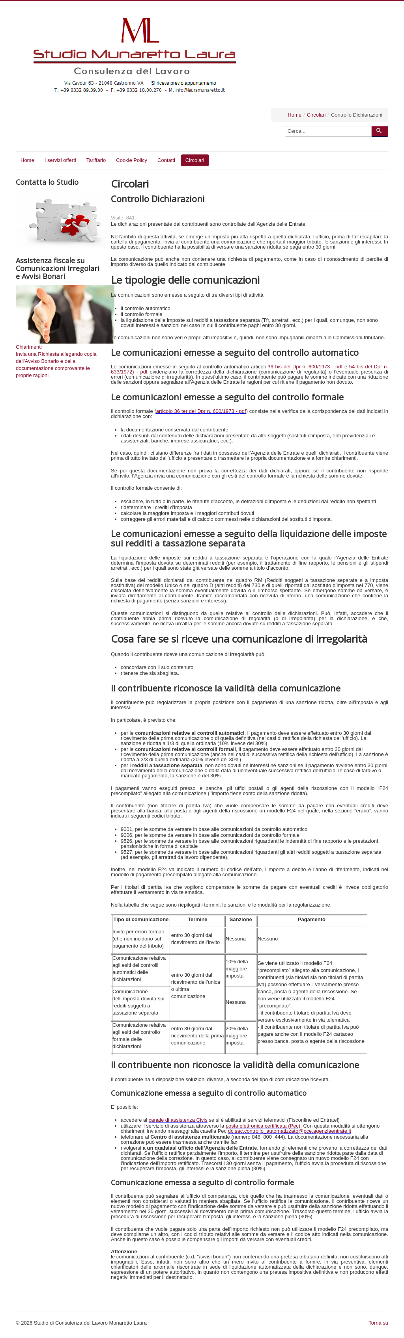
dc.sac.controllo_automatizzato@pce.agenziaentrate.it (289, 1131)
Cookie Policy (131, 160)
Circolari (316, 115)
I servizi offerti (60, 160)
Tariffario (96, 160)
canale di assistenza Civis (178, 1120)
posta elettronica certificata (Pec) (263, 1126)
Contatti (166, 160)
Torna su (378, 1323)
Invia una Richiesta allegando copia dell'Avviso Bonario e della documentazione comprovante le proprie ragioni (56, 364)
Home (294, 115)
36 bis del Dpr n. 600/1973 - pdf (304, 367)
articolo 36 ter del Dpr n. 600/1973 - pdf (201, 411)
